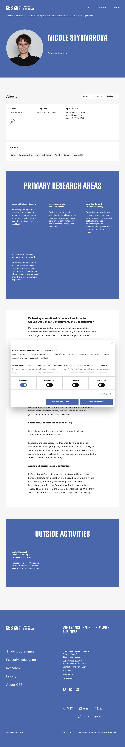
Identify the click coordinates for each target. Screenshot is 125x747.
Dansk (88, 7)
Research (19, 15)
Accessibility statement (91, 732)
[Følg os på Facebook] (64, 690)
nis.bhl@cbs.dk (16, 112)
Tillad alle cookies (96, 402)
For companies (69, 678)
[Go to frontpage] (20, 8)
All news (66, 674)
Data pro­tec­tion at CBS (72, 732)
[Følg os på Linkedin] (77, 690)
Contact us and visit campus (75, 667)
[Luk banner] (112, 343)
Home (10, 15)
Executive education (21, 659)
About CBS (14, 684)
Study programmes (20, 651)
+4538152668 (50, 112)
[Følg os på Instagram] (70, 690)
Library (11, 676)
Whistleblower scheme (109, 732)
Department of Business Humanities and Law (57, 15)
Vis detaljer (103, 394)
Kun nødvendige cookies (62, 402)
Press (65, 670)
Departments (31, 15)
